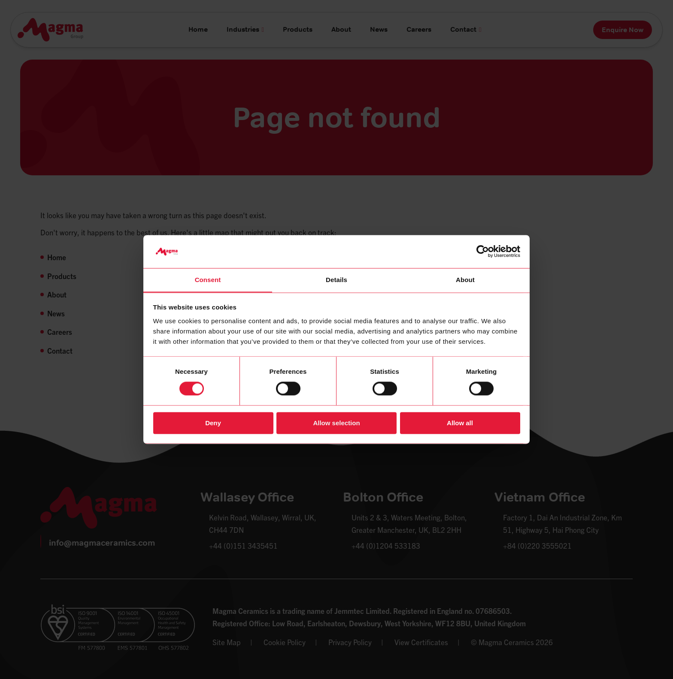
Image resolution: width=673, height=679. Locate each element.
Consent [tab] (208, 279)
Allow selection (336, 423)
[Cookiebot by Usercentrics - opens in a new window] (482, 251)
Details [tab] (336, 279)
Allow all (460, 423)
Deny (213, 423)
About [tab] (465, 279)
